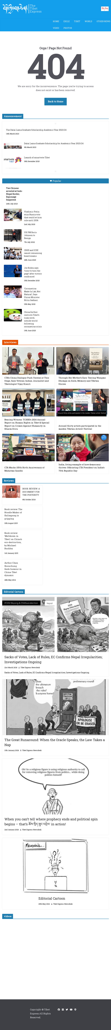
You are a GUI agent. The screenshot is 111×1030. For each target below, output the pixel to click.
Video (56, 28)
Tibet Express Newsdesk (30, 667)
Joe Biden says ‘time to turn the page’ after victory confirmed (33, 272)
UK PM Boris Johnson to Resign (30, 235)
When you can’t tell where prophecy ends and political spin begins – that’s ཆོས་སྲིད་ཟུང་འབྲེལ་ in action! (51, 821)
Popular (55, 180)
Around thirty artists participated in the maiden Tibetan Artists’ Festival (80, 427)
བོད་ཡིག (105, 8)
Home (56, 21)
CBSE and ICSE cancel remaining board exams (33, 253)
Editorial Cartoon (51, 898)
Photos (68, 28)
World (88, 21)
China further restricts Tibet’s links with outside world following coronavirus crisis (33, 319)
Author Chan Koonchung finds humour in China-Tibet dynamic (13, 569)
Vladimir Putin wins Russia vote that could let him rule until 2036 (33, 216)
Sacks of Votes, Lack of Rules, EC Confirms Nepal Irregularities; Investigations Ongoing (53, 659)
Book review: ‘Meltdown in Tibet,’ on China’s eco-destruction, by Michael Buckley (13, 541)
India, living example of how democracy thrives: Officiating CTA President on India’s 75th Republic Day (81, 467)
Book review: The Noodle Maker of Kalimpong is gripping (13, 514)
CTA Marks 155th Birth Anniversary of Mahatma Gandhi (24, 469)
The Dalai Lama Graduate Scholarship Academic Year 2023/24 (36, 130)
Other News (103, 21)
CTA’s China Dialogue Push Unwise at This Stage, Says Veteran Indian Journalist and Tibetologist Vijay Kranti (26, 380)
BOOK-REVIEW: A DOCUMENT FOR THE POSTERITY (31, 491)
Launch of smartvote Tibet (37, 157)
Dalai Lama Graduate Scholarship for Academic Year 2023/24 (53, 143)
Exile (67, 21)
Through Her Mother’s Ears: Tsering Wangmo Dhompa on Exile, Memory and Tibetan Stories (82, 380)
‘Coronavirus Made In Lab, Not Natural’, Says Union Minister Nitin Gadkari (32, 294)
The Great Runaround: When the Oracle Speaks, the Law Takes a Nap (54, 742)
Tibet (77, 21)
